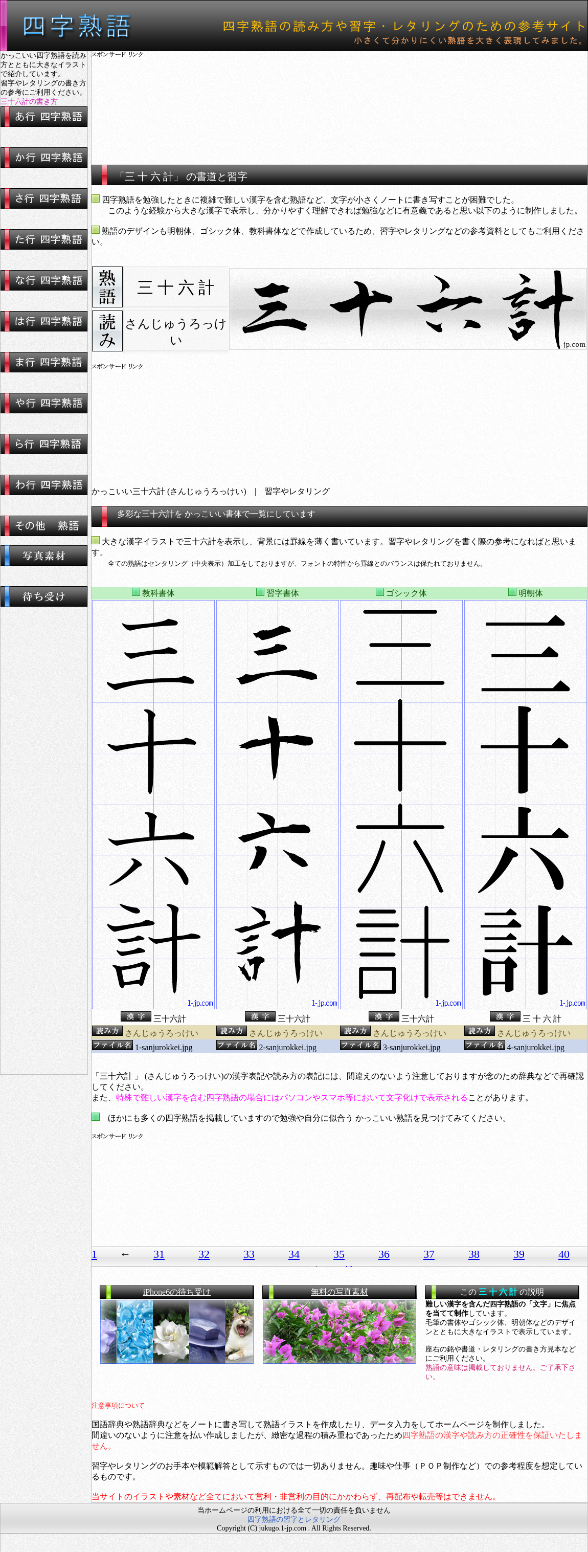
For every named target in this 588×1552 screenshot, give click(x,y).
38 (474, 1254)
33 (249, 1254)
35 (339, 1254)
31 (159, 1254)
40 (564, 1254)
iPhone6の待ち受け (177, 1292)
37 (429, 1254)
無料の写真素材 (339, 1292)
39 (519, 1254)
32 (204, 1254)
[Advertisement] (339, 102)
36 (384, 1254)
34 (294, 1254)
